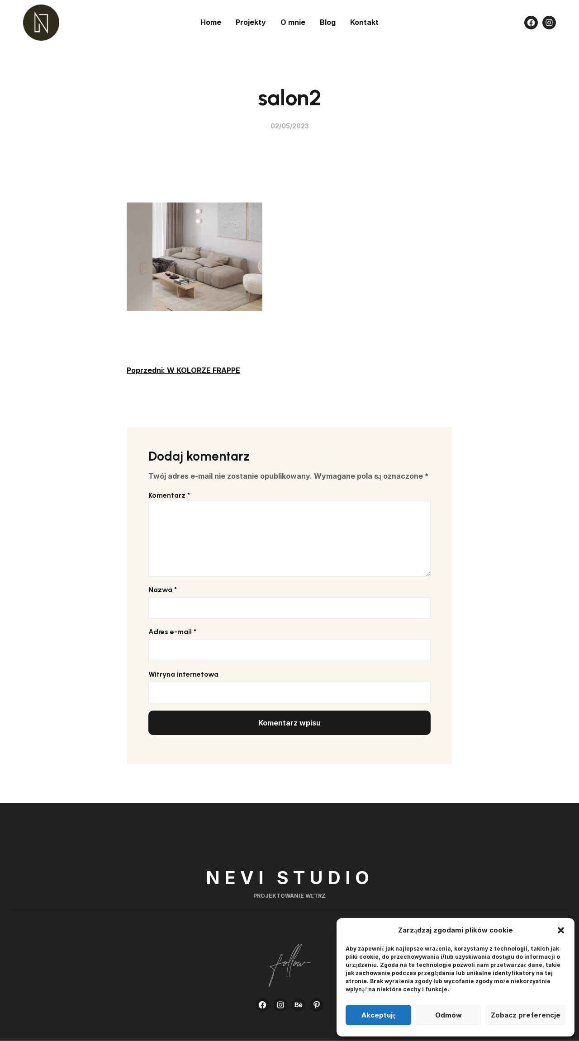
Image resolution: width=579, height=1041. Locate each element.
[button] (560, 930)
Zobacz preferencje (525, 1015)
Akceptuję (378, 1015)
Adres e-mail (172, 631)
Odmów (448, 1015)
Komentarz (169, 495)
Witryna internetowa (183, 674)
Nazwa (162, 589)
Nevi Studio (290, 878)
